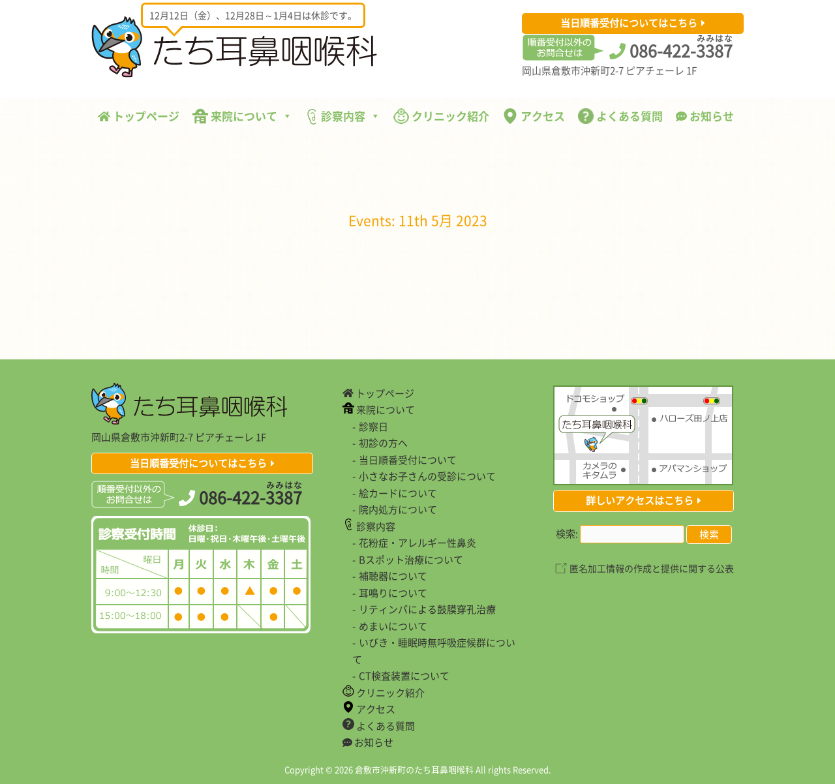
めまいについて (393, 626)
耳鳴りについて (393, 593)
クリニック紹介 (441, 116)
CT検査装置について (404, 676)
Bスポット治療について (411, 559)
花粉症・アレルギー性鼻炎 (417, 542)
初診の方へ (383, 443)
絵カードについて (398, 493)
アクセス (533, 116)
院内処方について (398, 509)
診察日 (373, 426)
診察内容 (342, 116)
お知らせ (705, 116)
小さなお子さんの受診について (427, 476)
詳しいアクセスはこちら (639, 500)
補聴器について (393, 576)
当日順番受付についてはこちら (628, 23)
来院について (242, 116)
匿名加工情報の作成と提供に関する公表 (651, 568)
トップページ (138, 116)
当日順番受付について (408, 460)
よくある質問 (620, 116)
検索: (567, 533)
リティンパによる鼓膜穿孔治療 (427, 609)
